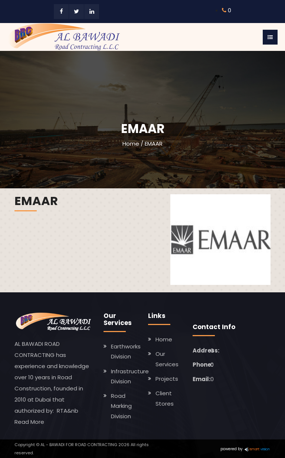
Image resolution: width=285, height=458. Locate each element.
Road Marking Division (121, 406)
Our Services (166, 359)
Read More (29, 422)
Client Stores (164, 398)
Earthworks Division (126, 351)
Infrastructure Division (130, 376)
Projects (166, 379)
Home (130, 143)
